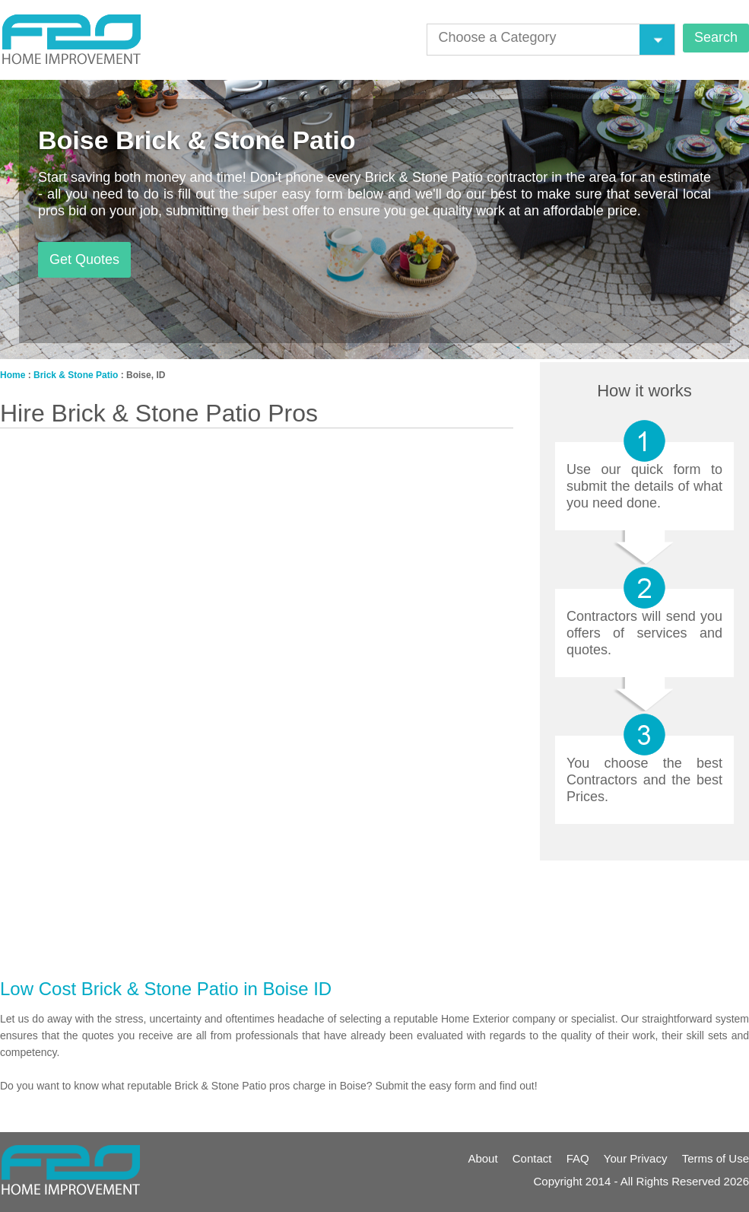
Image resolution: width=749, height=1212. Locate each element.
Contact (532, 1158)
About (482, 1158)
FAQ (578, 1158)
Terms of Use (715, 1158)
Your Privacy (636, 1158)
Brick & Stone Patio (75, 375)
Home (12, 375)
